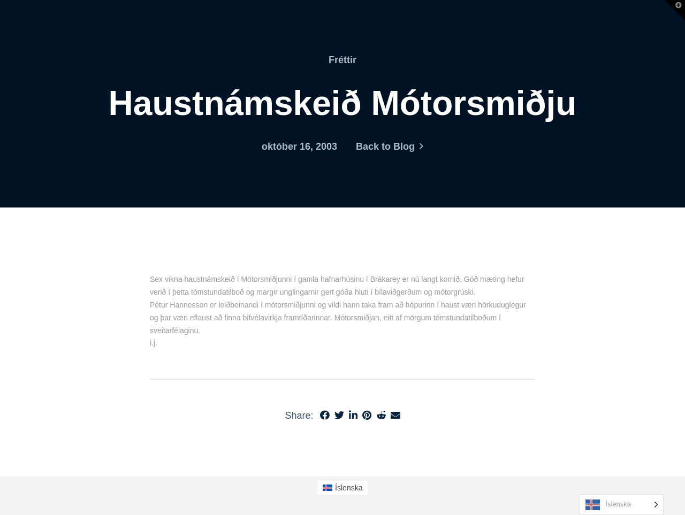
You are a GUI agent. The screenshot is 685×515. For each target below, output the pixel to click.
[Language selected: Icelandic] (622, 504)
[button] (675, 10)
